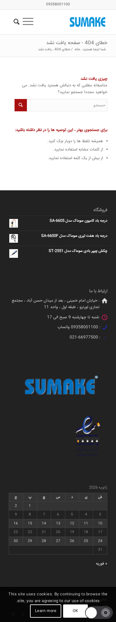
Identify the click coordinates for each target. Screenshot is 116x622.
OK (75, 611)
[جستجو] (16, 22)
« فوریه (101, 564)
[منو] (30, 22)
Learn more (46, 611)
